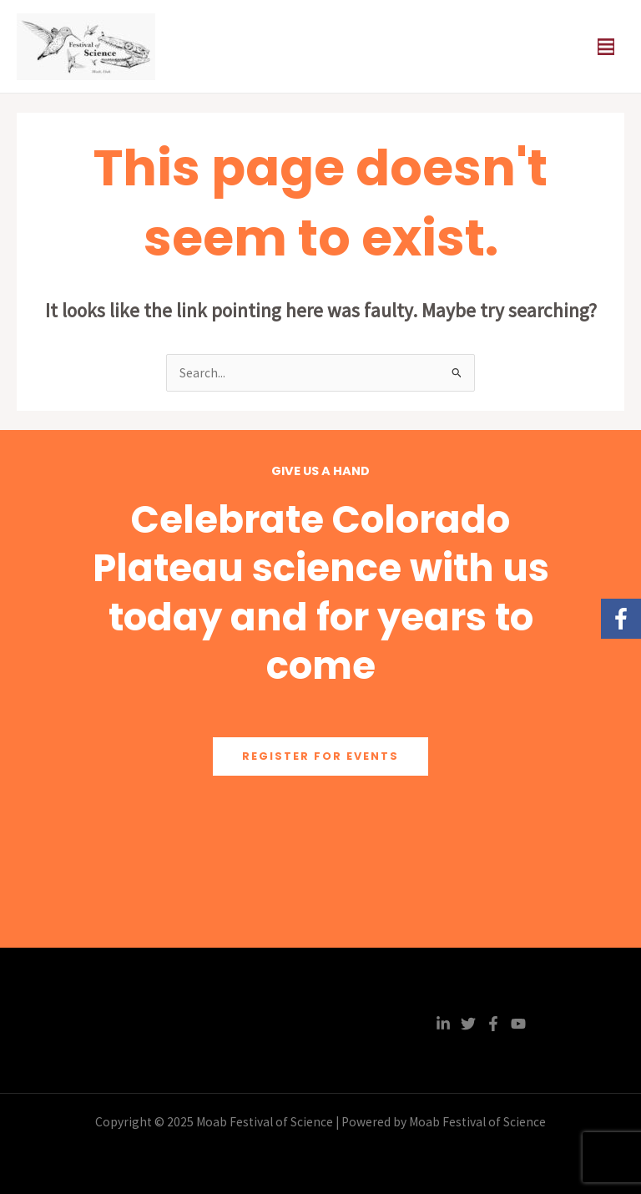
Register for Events (320, 756)
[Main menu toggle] (606, 46)
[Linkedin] (443, 1023)
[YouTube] (518, 1023)
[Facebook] (493, 1023)
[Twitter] (468, 1023)
